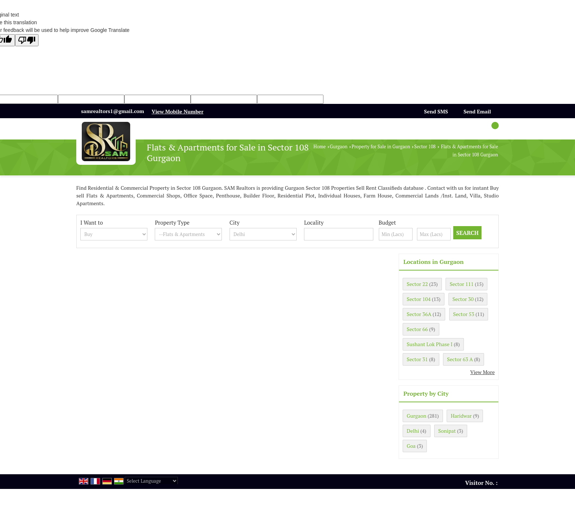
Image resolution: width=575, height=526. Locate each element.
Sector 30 (463, 298)
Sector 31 (417, 359)
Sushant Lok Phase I (430, 344)
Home (320, 147)
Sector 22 (417, 283)
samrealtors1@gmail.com (112, 111)
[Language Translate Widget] (151, 481)
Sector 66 (417, 329)
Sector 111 (461, 283)
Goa (411, 445)
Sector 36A (419, 314)
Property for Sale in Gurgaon (381, 147)
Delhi (413, 430)
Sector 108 (425, 147)
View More (482, 372)
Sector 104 (419, 298)
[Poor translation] (27, 40)
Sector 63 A (460, 359)
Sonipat (447, 430)
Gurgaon (338, 147)
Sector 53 (464, 314)
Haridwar (461, 415)
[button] (177, 111)
